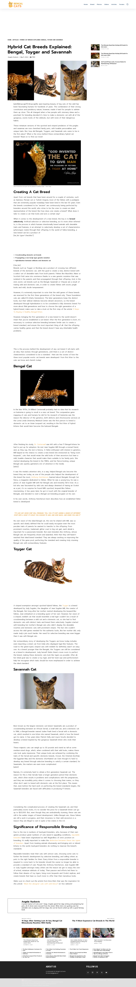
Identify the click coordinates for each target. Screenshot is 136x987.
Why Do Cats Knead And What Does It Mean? (78, 953)
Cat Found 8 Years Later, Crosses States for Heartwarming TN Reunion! (55, 941)
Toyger (65, 605)
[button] (127, 4)
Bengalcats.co (54, 973)
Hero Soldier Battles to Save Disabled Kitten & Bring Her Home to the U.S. (79, 941)
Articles (15, 40)
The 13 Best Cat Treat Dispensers (79, 949)
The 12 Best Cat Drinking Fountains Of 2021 (56, 949)
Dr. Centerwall (40, 444)
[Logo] (23, 4)
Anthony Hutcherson (39, 477)
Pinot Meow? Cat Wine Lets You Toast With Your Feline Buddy (102, 949)
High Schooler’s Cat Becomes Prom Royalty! (102, 940)
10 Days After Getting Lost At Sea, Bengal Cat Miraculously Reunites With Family (42, 921)
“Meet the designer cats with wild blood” (40, 883)
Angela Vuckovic (13, 57)
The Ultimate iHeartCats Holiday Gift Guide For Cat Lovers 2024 (31, 941)
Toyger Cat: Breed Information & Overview (32, 953)
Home (9, 40)
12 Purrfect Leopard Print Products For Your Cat (32, 956)
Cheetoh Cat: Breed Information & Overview (55, 953)
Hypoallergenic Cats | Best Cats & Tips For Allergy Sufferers (102, 953)
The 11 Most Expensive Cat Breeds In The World (93, 920)
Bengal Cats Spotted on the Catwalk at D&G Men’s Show (78, 956)
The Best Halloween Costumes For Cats (32, 949)
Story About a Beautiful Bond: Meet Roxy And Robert (56, 956)
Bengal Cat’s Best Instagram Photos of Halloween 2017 (101, 956)
